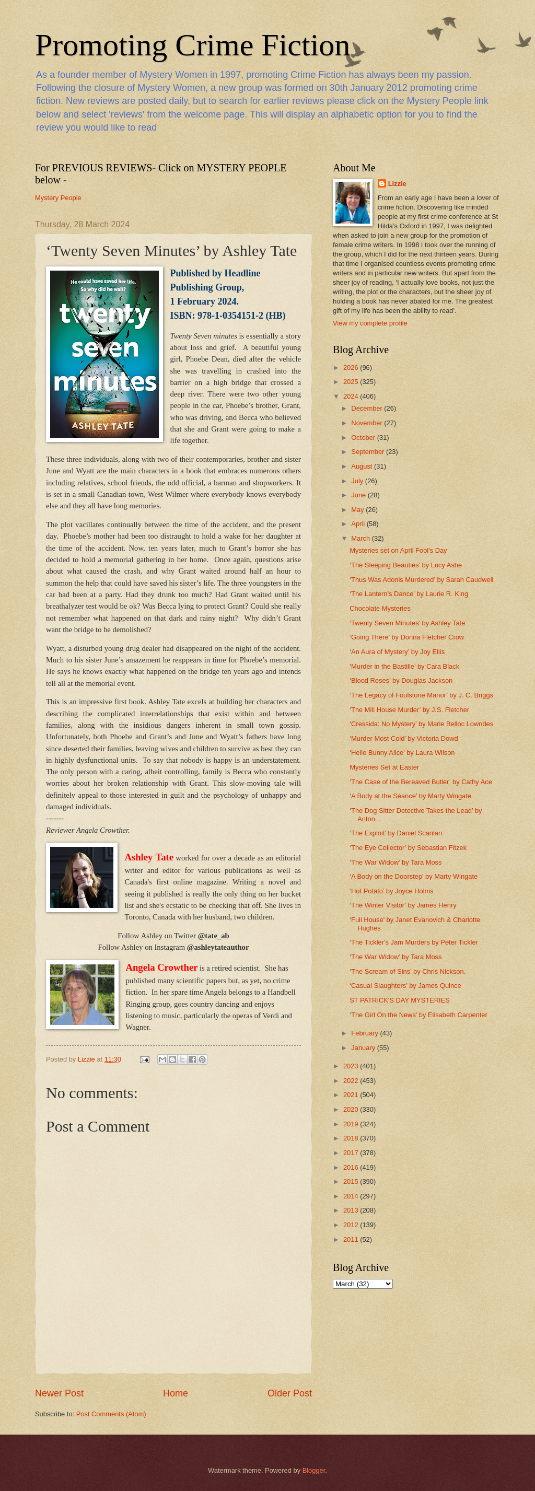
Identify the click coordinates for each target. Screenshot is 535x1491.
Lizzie (397, 184)
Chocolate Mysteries (380, 608)
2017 (351, 1153)
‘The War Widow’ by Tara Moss (395, 862)
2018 (351, 1138)
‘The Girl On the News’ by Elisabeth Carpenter (418, 1015)
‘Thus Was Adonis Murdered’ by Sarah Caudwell (421, 580)
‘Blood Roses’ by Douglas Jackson (401, 680)
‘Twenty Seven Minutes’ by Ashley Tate (407, 623)
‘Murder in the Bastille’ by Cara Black (404, 666)
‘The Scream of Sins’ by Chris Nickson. (408, 971)
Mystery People (58, 198)
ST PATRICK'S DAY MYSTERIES (400, 1000)
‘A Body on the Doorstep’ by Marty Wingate (414, 876)
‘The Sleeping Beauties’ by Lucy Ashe (406, 565)
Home (175, 1393)
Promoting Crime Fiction (192, 45)
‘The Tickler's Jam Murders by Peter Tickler (414, 942)
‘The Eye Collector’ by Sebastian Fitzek (408, 848)
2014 (351, 1196)
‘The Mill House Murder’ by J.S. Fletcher (409, 710)
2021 (351, 1095)
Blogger (314, 1470)
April (358, 524)
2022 (351, 1081)
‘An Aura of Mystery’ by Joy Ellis (397, 652)
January (364, 1048)
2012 (351, 1225)
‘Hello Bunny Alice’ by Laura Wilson (402, 752)
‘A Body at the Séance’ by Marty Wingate (410, 796)
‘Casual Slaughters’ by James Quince (405, 985)
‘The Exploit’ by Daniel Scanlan (396, 833)
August (362, 466)
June (359, 495)
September (368, 452)
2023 (351, 1066)
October (364, 437)
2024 (351, 396)
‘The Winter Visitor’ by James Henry (403, 905)
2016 (351, 1167)
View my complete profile (370, 323)
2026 (351, 367)
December (367, 408)
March (361, 538)
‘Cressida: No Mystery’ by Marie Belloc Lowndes (421, 724)
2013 (351, 1210)
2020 (351, 1109)
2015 (351, 1181)
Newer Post (59, 1393)
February (365, 1033)
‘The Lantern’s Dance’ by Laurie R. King (409, 594)
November (367, 423)
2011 (351, 1239)
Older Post (290, 1393)
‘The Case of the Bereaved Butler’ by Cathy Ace (421, 782)
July (358, 481)
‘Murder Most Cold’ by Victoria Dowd (404, 738)
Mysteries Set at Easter (384, 767)
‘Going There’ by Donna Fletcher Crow (407, 637)
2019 (351, 1124)
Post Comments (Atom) (111, 1414)
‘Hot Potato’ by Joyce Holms (392, 891)
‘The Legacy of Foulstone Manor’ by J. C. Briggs (421, 695)
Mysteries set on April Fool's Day (398, 550)
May (358, 510)
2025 (351, 382)
